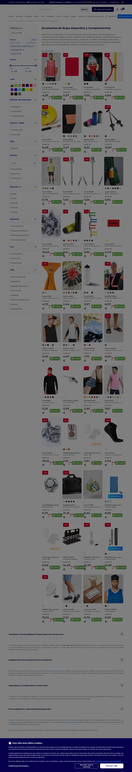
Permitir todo (112, 766)
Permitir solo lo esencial (86, 766)
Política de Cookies (102, 761)
